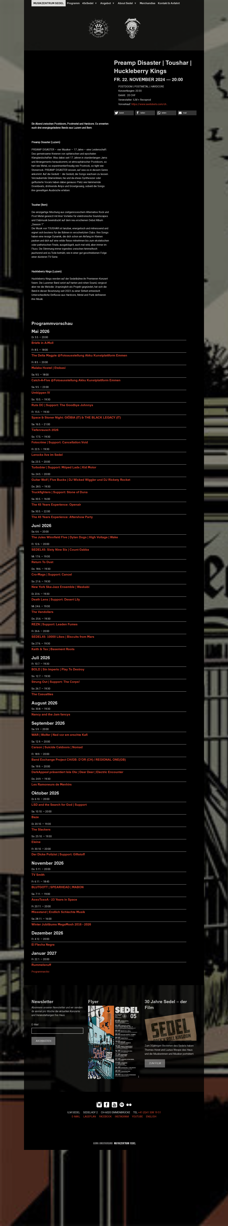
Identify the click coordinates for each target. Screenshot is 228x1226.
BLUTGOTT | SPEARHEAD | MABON (57, 887)
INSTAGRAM (122, 1117)
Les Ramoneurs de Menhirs (51, 784)
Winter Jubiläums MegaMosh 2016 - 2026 (61, 924)
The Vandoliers (42, 612)
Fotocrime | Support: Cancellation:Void (59, 442)
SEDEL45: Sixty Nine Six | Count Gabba (60, 549)
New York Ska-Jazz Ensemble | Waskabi (60, 587)
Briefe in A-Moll (42, 343)
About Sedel (127, 4)
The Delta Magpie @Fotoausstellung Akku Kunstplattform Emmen (79, 355)
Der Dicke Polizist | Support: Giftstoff (58, 854)
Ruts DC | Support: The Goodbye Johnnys (62, 405)
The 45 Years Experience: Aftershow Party (62, 517)
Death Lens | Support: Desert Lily (55, 599)
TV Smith (38, 874)
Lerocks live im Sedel (47, 454)
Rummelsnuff (41, 965)
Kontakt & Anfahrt (169, 3)
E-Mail (34, 1025)
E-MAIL (76, 1117)
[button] (124, 112)
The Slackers (41, 829)
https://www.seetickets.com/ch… (149, 104)
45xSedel (89, 4)
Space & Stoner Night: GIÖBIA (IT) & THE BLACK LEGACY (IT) (76, 417)
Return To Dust (42, 562)
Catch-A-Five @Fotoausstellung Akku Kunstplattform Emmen (76, 380)
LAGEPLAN (89, 1117)
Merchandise (147, 3)
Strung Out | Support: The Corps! (55, 681)
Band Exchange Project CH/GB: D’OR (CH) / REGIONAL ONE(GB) (78, 759)
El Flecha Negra (43, 944)
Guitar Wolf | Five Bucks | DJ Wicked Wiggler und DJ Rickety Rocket (80, 479)
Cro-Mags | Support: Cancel (51, 574)
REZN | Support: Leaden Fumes (54, 624)
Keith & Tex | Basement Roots (53, 649)
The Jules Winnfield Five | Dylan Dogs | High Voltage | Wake (74, 537)
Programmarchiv (40, 972)
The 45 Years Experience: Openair (56, 504)
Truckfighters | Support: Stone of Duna (59, 492)
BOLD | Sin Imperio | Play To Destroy (57, 669)
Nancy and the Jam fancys (50, 714)
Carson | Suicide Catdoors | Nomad (57, 747)
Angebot (107, 4)
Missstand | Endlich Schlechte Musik (58, 912)
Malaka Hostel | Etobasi (48, 368)
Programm (73, 3)
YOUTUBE (137, 1117)
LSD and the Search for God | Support (59, 804)
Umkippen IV (40, 392)
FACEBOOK (105, 1117)
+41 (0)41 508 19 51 (149, 1112)
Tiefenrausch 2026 (45, 430)
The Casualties (42, 694)
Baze (35, 817)
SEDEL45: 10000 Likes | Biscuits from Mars (62, 636)
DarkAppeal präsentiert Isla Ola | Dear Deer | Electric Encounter (77, 772)
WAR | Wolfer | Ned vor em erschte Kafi (59, 734)
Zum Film (155, 1063)
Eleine (36, 842)
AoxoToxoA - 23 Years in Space (54, 899)
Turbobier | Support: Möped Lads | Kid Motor (63, 467)
